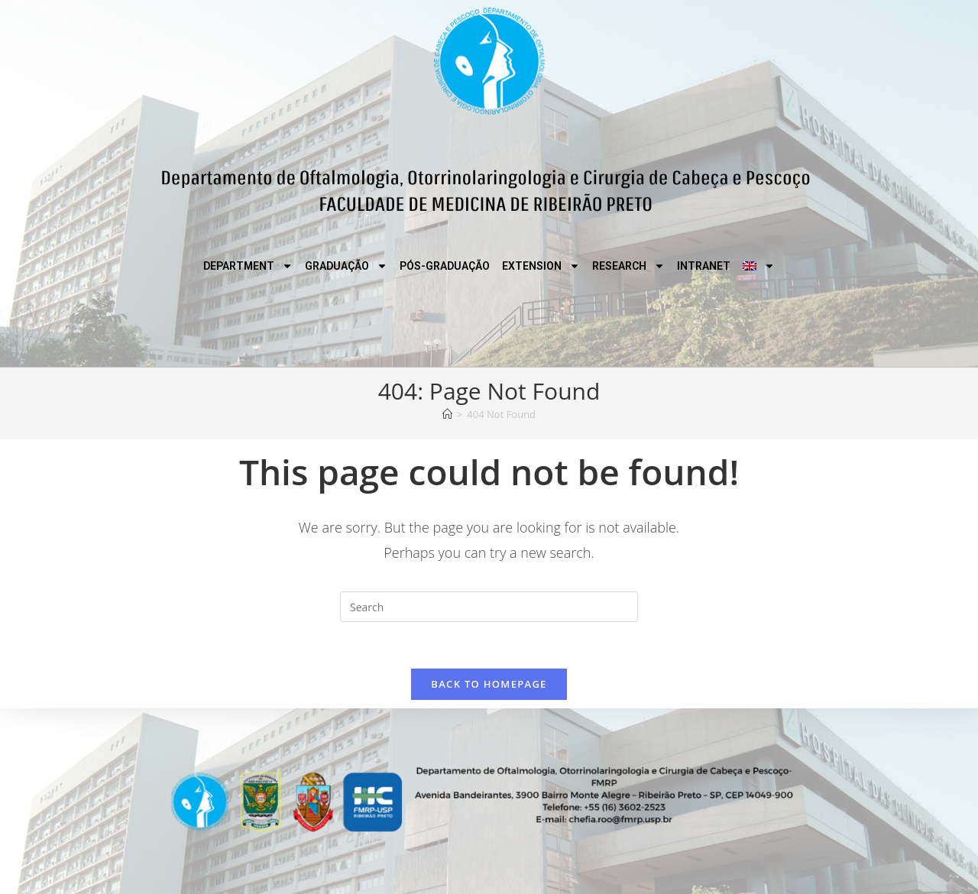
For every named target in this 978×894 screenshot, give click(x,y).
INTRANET (703, 266)
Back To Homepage (488, 684)
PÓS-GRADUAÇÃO (445, 266)
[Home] (447, 414)
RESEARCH (628, 266)
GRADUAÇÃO (346, 266)
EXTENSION (541, 266)
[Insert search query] (489, 606)
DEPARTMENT (248, 266)
